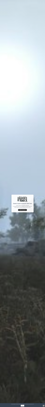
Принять (22, 405)
